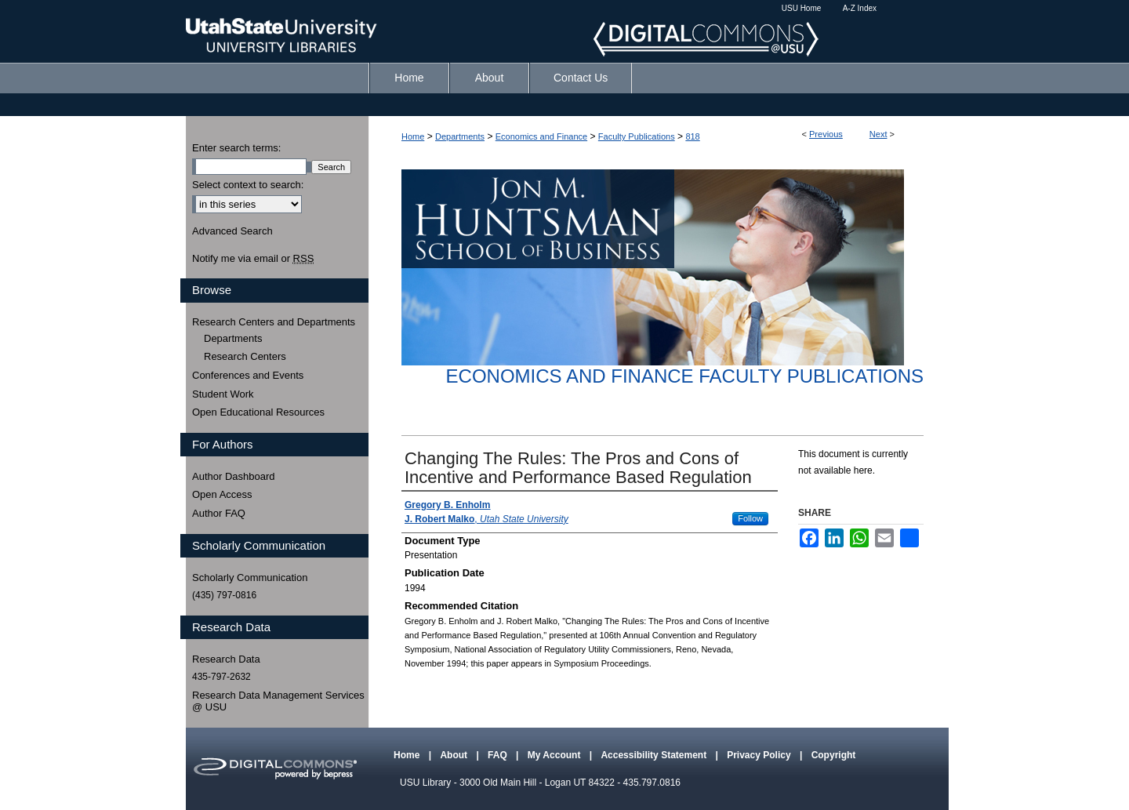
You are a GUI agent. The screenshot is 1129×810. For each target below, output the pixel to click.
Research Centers (245, 356)
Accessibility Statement (655, 755)
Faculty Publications (636, 136)
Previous (826, 134)
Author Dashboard (233, 476)
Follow (750, 518)
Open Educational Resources (258, 412)
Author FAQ (218, 513)
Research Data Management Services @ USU (278, 701)
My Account (555, 755)
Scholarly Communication (249, 577)
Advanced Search (232, 231)
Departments (460, 136)
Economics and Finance (541, 136)
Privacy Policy (760, 755)
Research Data (226, 659)
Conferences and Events (247, 375)
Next (878, 134)
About (455, 755)
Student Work (223, 394)
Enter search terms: (236, 148)
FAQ (499, 755)
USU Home (802, 8)
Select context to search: (247, 185)
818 (692, 136)
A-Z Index (860, 8)
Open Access (222, 494)
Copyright (833, 755)
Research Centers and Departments (273, 322)
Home (412, 136)
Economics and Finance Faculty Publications (685, 376)
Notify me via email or (253, 258)
